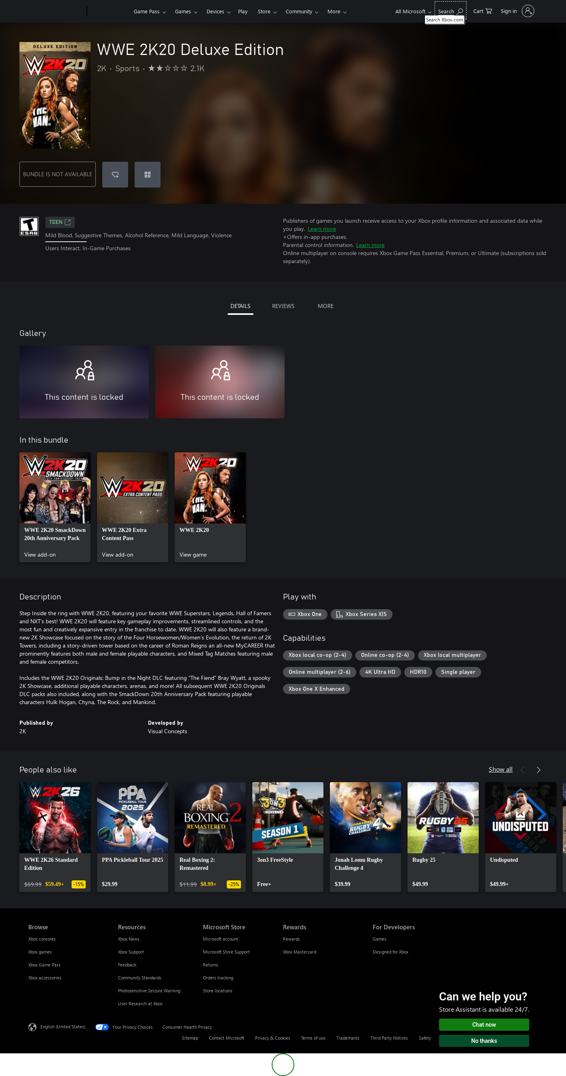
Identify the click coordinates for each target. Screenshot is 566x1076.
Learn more (322, 228)
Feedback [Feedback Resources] (127, 964)
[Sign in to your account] (528, 11)
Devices (215, 11)
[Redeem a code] (148, 175)
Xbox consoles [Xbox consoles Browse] (42, 938)
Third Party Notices (389, 1037)
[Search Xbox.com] (473, 10)
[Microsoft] (56, 11)
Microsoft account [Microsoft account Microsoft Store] (220, 938)
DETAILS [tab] (240, 306)
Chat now (484, 1024)
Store (264, 11)
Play (242, 11)
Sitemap (190, 1037)
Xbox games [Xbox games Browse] (40, 951)
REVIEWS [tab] (283, 306)
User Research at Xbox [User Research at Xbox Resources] (140, 1003)
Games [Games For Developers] (379, 938)
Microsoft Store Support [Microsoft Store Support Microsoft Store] (226, 951)
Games (183, 11)
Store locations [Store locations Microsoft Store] (217, 990)
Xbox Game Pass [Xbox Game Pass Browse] (44, 964)
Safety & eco (431, 1037)
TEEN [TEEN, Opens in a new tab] (60, 222)
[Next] (538, 770)
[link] (55, 507)
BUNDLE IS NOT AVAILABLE (57, 174)
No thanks (484, 1041)
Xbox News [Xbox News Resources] (128, 938)
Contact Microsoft (226, 1037)
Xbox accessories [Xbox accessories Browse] (44, 977)
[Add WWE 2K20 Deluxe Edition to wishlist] (115, 175)
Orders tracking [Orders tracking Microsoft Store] (218, 977)
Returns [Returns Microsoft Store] (210, 964)
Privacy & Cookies (272, 1037)
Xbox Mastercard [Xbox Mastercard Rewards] (299, 951)
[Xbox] (109, 11)
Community (299, 11)
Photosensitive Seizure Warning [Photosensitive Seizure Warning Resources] (149, 990)
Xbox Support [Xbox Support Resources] (131, 951)
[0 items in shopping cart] (505, 10)
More (368, 11)
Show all (501, 769)
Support (336, 11)
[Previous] (522, 770)
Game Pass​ (147, 11)
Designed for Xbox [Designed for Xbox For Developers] (390, 951)
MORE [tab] (326, 306)
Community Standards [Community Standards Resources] (139, 977)
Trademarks (347, 1037)
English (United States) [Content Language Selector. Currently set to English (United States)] (62, 1026)
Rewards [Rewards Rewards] (291, 938)
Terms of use (313, 1037)
